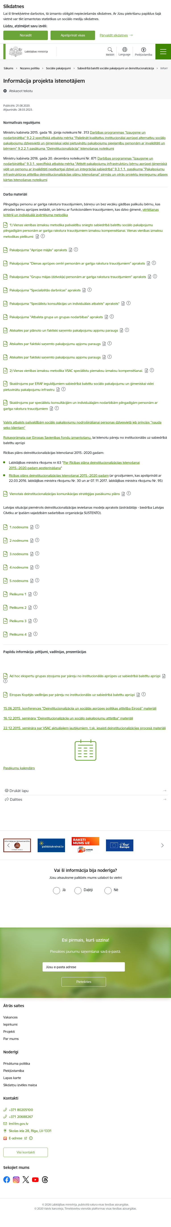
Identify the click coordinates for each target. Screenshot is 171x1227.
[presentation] (37, 911)
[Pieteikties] (83, 982)
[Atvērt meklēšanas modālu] (110, 52)
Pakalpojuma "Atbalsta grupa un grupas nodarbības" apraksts (56, 317)
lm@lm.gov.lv (18, 1124)
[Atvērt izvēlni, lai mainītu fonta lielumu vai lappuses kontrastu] (143, 52)
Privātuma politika (16, 1063)
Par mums (11, 1039)
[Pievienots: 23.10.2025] (37, 567)
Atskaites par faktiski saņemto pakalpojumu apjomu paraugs (55, 344)
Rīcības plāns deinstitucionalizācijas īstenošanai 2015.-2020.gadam (59, 475)
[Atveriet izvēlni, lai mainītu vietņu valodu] (124, 52)
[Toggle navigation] (163, 51)
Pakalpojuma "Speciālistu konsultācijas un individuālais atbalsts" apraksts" (65, 303)
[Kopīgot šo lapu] (85, 799)
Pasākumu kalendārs (19, 768)
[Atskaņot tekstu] (21, 90)
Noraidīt (26, 35)
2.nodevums (19, 540)
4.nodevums (19, 567)
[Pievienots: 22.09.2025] (90, 290)
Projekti (9, 1031)
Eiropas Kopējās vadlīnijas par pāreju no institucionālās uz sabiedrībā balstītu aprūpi (72, 695)
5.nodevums (19, 581)
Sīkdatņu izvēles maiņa (20, 1085)
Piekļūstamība (13, 1071)
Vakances (10, 1017)
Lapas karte (12, 1078)
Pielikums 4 (18, 634)
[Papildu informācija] (31, 1138)
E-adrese (16, 1138)
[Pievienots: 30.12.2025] (155, 276)
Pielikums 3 (18, 621)
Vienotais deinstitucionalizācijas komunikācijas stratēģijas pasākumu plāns (65, 494)
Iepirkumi (10, 1024)
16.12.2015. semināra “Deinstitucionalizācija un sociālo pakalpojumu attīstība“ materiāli (68, 718)
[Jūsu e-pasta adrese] (84, 967)
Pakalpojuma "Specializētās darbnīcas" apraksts (45, 290)
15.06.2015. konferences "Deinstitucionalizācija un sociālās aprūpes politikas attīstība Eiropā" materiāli (79, 708)
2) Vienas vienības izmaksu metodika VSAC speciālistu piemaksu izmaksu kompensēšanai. (76, 371)
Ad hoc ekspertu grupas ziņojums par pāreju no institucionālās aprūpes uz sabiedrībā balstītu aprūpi (85, 676)
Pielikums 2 (18, 607)
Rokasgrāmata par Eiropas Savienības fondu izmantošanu (47, 437)
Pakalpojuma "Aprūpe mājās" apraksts (38, 250)
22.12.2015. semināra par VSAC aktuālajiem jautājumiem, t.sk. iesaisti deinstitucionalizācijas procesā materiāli (84, 728)
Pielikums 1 (18, 594)
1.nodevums (19, 527)
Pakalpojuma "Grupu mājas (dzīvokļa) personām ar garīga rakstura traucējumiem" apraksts (78, 277)
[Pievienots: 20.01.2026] (37, 527)
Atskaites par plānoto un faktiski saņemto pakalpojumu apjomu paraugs (64, 330)
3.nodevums (19, 554)
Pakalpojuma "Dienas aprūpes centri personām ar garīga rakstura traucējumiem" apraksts (77, 263)
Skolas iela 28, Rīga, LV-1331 (30, 1131)
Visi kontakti (26, 1152)
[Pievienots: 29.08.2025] (43, 236)
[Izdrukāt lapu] (85, 790)
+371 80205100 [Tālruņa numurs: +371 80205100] (21, 1110)
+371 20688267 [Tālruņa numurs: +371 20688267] (21, 1117)
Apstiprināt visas (73, 35)
